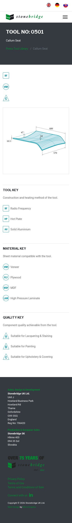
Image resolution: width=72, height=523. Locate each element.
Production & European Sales (24, 429)
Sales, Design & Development (24, 389)
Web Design (13, 507)
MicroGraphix (29, 507)
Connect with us (20, 495)
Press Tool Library (17, 48)
